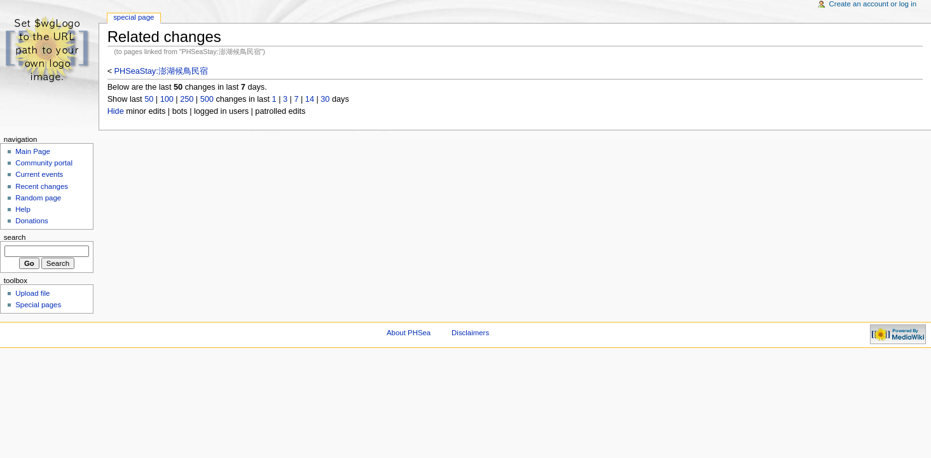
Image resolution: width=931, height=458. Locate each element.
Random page (38, 198)
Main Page (32, 151)
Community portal (43, 163)
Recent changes (41, 186)
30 (325, 99)
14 (309, 99)
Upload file (32, 293)
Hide (115, 111)
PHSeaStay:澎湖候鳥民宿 (161, 71)
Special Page (133, 17)
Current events (39, 174)
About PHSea (409, 333)
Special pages (38, 305)
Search (15, 237)
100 (167, 99)
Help (23, 209)
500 (207, 99)
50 (148, 99)
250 (186, 99)
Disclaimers (470, 333)
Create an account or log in (873, 4)
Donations (31, 221)
